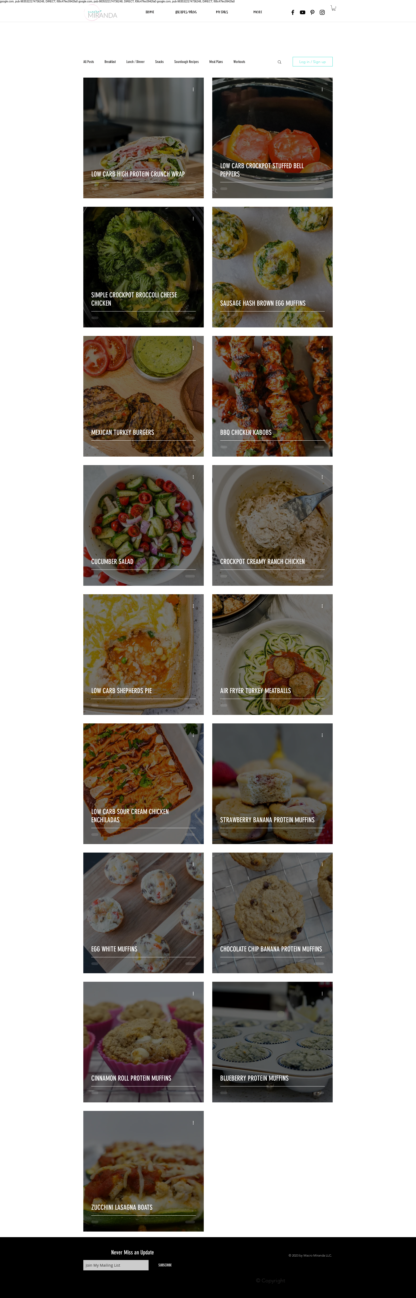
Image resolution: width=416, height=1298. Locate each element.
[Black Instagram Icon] (322, 12)
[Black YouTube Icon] (302, 12)
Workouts (239, 62)
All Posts (88, 62)
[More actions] (195, 89)
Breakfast (110, 62)
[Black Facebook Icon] (292, 12)
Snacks (159, 62)
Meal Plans (216, 62)
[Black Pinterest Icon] (312, 12)
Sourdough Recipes (186, 62)
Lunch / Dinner (135, 62)
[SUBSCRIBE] (165, 1265)
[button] (334, 8)
